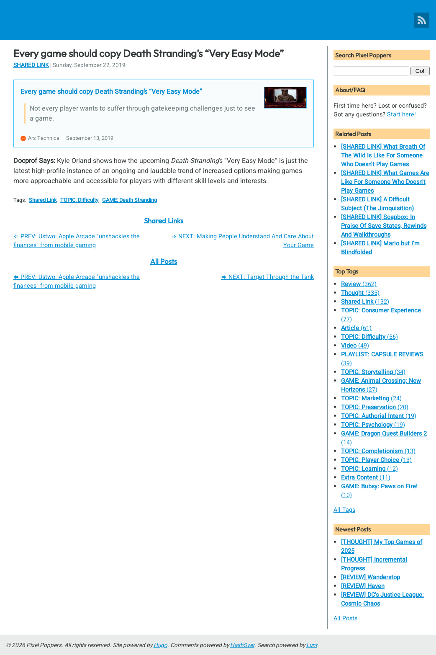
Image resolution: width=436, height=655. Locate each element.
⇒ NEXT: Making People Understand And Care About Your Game (242, 241)
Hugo (160, 645)
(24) (371, 398)
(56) (369, 337)
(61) (356, 328)
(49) (355, 345)
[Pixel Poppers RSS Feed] (421, 20)
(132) (365, 301)
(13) (378, 451)
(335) (360, 293)
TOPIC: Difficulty (79, 200)
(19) (378, 416)
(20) (374, 407)
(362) (359, 284)
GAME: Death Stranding (129, 200)
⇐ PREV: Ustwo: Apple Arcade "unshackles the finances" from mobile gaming (76, 241)
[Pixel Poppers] (218, 20)
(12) (369, 468)
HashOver (242, 645)
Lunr (311, 645)
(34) (373, 372)
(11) (365, 477)
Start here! (401, 114)
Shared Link (31, 65)
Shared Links (163, 220)
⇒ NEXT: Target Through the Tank (267, 277)
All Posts (163, 261)
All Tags (344, 509)
